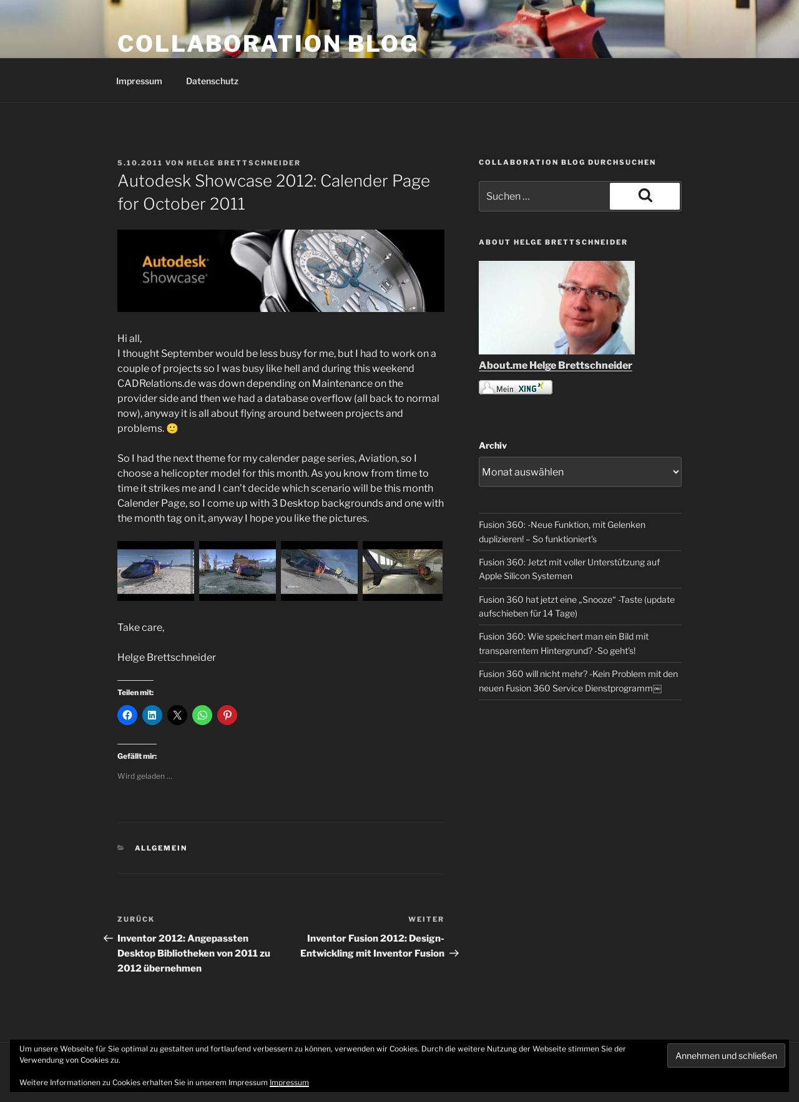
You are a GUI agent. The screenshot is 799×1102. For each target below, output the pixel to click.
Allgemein (161, 848)
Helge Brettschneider (244, 162)
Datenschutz (212, 81)
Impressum (139, 81)
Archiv (493, 445)
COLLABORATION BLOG (268, 43)
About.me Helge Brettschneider (555, 365)
